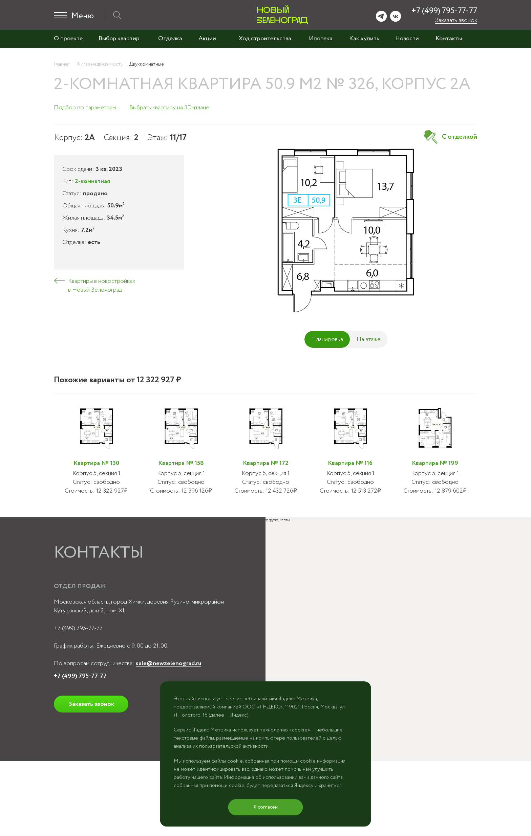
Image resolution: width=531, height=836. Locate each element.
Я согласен (266, 807)
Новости (407, 38)
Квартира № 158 (181, 463)
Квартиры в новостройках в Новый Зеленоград (101, 285)
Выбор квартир (119, 38)
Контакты (449, 38)
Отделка (170, 38)
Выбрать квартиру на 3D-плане (169, 107)
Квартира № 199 (435, 463)
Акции (207, 38)
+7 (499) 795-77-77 (444, 11)
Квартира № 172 (266, 463)
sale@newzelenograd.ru (168, 663)
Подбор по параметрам (85, 107)
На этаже (369, 339)
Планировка (327, 339)
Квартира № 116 (350, 463)
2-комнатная (92, 181)
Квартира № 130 (96, 463)
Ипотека (321, 38)
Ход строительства (265, 38)
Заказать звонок (456, 20)
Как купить (364, 38)
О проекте (68, 38)
